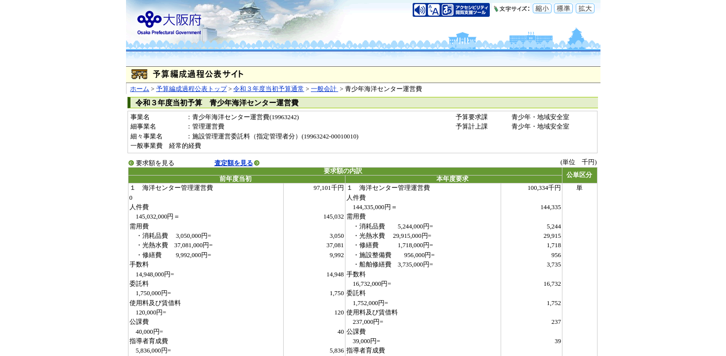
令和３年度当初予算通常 (268, 89)
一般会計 (324, 89)
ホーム (139, 89)
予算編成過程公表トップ (191, 89)
